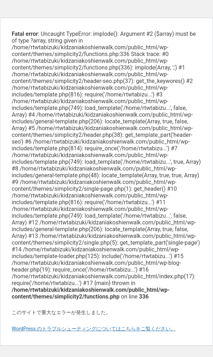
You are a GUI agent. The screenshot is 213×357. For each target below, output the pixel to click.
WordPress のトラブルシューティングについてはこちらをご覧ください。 (94, 328)
